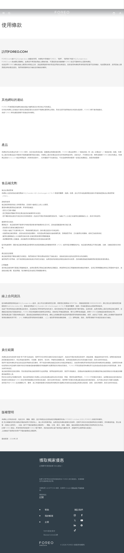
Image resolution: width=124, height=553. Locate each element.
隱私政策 (74, 488)
